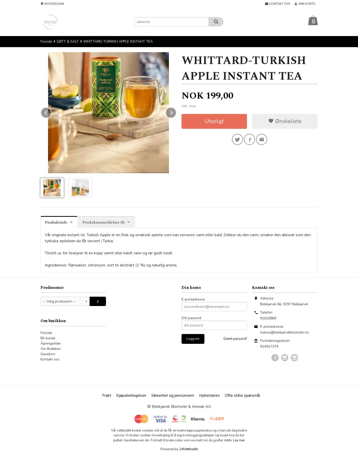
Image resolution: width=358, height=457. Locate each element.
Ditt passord (191, 318)
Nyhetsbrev (209, 395)
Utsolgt (214, 121)
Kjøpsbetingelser (131, 395)
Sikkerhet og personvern (172, 395)
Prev (51, 111)
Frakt (106, 395)
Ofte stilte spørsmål (242, 395)
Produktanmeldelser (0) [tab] (103, 222)
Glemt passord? (235, 339)
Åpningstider (51, 343)
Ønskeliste (284, 121)
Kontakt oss (50, 359)
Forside (46, 41)
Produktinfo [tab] (56, 222)
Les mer (239, 440)
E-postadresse (193, 299)
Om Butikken (51, 348)
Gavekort (48, 354)
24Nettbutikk (188, 449)
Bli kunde (48, 338)
